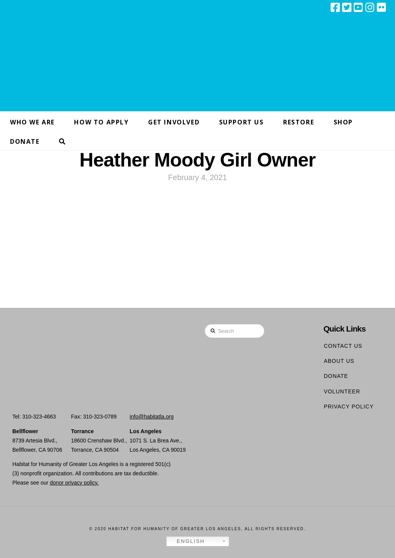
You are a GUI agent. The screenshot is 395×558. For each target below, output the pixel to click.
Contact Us (343, 346)
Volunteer (342, 391)
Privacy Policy (348, 406)
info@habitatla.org (152, 416)
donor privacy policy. (74, 483)
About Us (339, 361)
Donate (336, 376)
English (187, 541)
